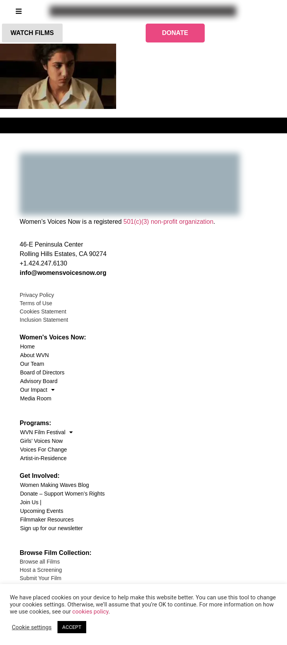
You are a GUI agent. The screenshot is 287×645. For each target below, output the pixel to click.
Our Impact (37, 389)
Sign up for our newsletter (51, 528)
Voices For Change (43, 449)
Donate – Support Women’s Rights (62, 493)
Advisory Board (38, 381)
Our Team (32, 364)
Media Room (35, 398)
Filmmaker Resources (47, 519)
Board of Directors (42, 372)
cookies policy (90, 611)
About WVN (34, 355)
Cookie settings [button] (32, 627)
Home (27, 346)
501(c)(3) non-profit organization (169, 221)
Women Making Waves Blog (54, 485)
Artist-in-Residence (43, 458)
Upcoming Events (41, 511)
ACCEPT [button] (71, 627)
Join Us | (30, 502)
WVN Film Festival (46, 432)
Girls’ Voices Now (41, 441)
